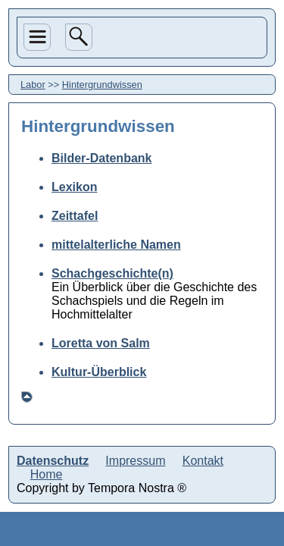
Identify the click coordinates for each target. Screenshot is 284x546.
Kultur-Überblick (98, 372)
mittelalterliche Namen (116, 244)
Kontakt (203, 460)
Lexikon (74, 186)
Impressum (135, 460)
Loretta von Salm (100, 343)
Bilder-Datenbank (101, 158)
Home (46, 474)
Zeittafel (74, 215)
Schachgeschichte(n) (112, 273)
